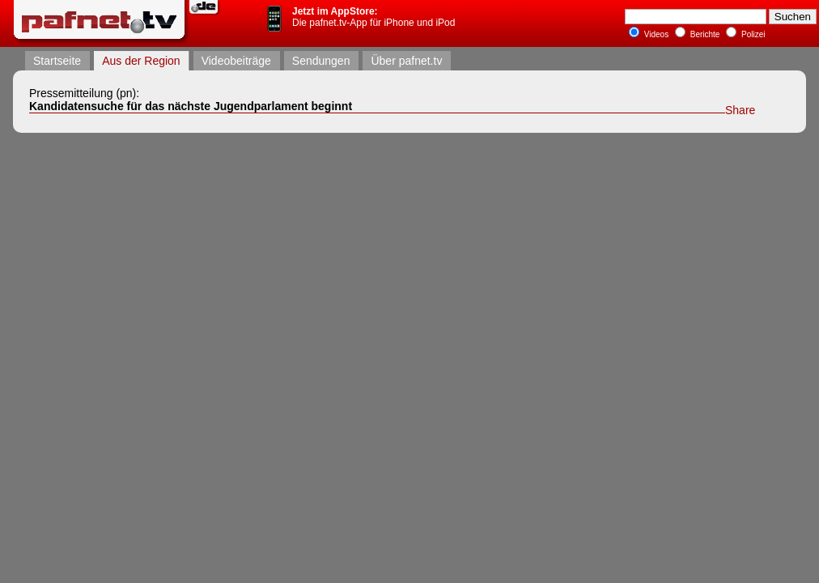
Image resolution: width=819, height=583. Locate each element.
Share (740, 110)
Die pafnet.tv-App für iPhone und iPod (373, 17)
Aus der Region (141, 60)
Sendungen (321, 60)
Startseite (57, 60)
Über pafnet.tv (406, 60)
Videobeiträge (236, 60)
